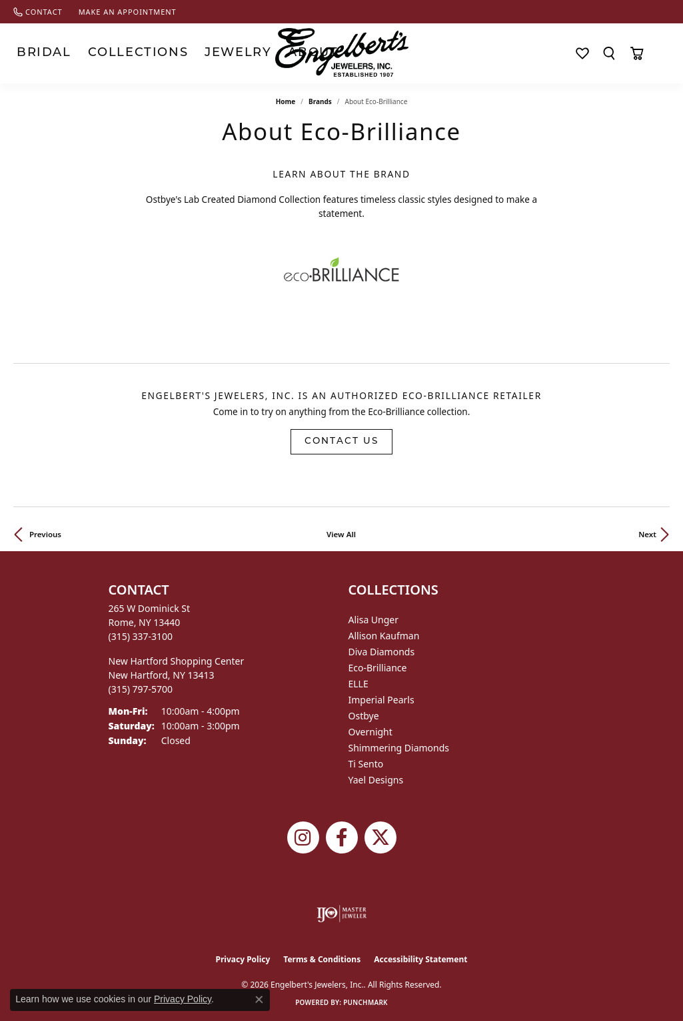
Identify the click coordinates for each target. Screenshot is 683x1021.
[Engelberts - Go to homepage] (341, 52)
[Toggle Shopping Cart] (636, 53)
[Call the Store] (141, 636)
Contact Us (341, 441)
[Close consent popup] (259, 1000)
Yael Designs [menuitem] (376, 779)
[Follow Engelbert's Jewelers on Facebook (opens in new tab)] (342, 837)
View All (341, 534)
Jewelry (165, 53)
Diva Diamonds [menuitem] (381, 651)
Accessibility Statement (420, 959)
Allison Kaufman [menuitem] (384, 635)
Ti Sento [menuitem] (366, 763)
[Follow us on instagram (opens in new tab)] (303, 837)
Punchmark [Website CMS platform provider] (365, 1002)
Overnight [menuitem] (370, 731)
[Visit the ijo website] (341, 913)
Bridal (31, 53)
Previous (45, 534)
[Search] (609, 53)
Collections (96, 53)
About (217, 53)
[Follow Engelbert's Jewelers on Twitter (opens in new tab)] (380, 837)
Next (647, 534)
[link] (38, 11)
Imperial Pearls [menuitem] (381, 699)
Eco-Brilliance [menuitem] (377, 667)
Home (286, 101)
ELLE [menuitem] (358, 683)
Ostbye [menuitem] (363, 715)
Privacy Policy (243, 959)
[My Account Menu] (663, 53)
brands (320, 101)
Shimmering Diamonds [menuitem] (399, 747)
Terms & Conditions (321, 959)
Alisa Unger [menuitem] (373, 619)
